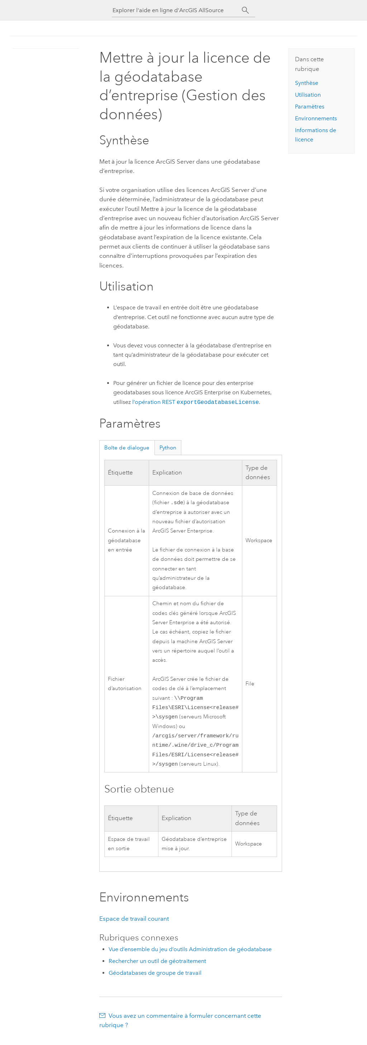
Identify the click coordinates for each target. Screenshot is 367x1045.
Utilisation (308, 94)
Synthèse (306, 83)
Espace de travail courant (134, 924)
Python (167, 447)
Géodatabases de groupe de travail (155, 978)
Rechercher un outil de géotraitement (157, 966)
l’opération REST (195, 402)
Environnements (316, 118)
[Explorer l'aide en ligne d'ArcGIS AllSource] (177, 10)
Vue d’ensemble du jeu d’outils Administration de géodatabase (190, 955)
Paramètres (309, 106)
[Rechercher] (245, 10)
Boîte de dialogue (126, 447)
